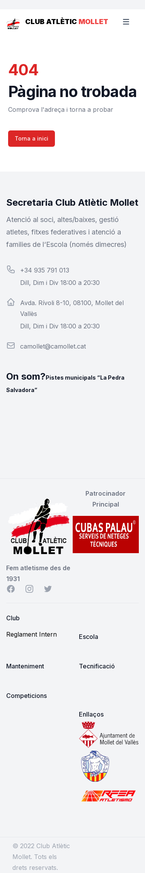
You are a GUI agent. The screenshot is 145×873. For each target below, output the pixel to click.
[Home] (13, 21)
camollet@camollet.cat (53, 346)
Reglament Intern (31, 634)
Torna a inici (31, 138)
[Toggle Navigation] (131, 22)
